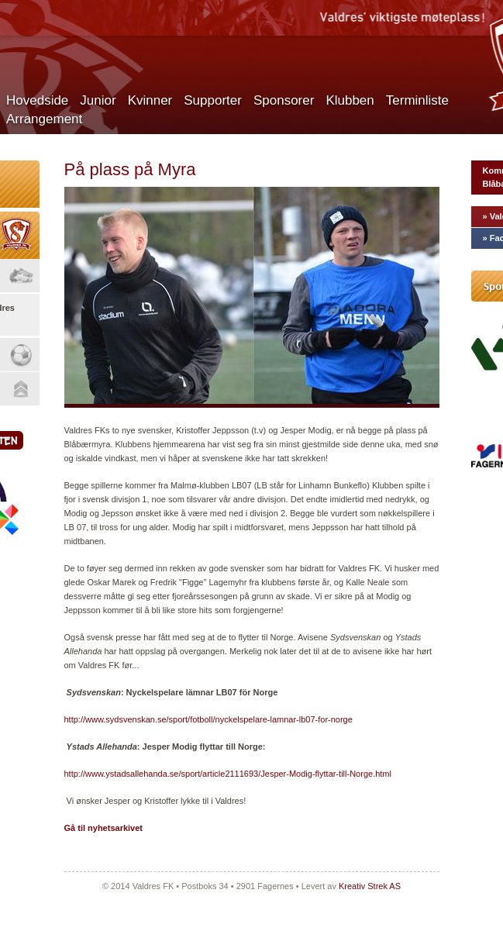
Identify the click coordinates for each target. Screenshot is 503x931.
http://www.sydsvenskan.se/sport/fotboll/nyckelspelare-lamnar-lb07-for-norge (208, 719)
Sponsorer (283, 100)
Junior (97, 100)
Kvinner (150, 100)
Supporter (213, 100)
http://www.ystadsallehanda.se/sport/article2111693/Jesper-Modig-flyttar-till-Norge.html (227, 773)
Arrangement (44, 119)
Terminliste (417, 100)
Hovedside (37, 100)
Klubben (350, 100)
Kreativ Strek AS (370, 886)
